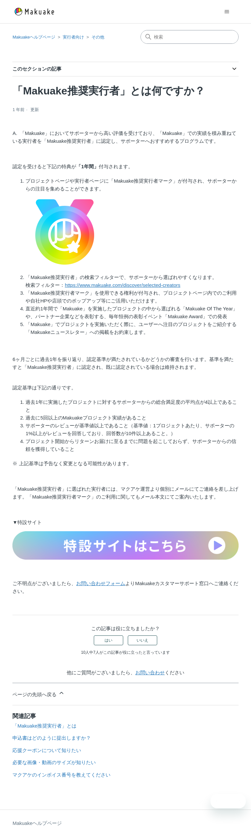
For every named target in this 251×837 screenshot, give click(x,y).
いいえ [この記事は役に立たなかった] (142, 640)
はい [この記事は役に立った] (108, 640)
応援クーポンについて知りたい (46, 750)
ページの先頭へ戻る (38, 693)
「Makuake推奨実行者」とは (44, 726)
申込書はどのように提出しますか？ (51, 738)
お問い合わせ (150, 672)
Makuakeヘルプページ (33, 37)
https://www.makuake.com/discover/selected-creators (122, 285)
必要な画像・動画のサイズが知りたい (54, 762)
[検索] (189, 36)
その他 (98, 37)
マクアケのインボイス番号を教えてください (61, 775)
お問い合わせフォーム (100, 583)
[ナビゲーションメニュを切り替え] (227, 12)
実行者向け (73, 37)
